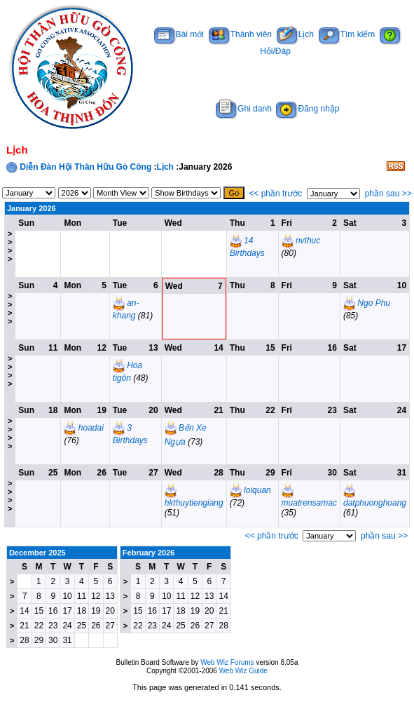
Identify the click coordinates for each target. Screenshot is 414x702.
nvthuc (308, 240)
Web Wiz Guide (243, 671)
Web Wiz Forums (227, 662)
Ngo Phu (373, 303)
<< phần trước (275, 193)
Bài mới (179, 34)
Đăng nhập (307, 109)
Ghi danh (244, 109)
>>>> (10, 246)
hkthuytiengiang (194, 503)
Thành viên (240, 34)
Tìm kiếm (347, 34)
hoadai (91, 428)
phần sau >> (388, 193)
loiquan (257, 490)
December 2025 (37, 552)
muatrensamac (309, 503)
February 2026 (149, 552)
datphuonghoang (374, 503)
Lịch (295, 34)
